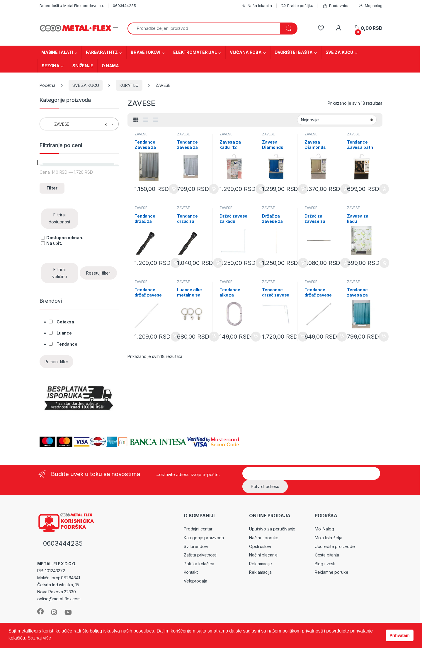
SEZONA (50, 65)
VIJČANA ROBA (246, 52)
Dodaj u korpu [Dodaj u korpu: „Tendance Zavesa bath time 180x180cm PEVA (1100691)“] (384, 189)
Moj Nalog (324, 528)
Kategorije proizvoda (204, 537)
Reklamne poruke (331, 572)
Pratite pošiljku (297, 5)
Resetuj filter (98, 272)
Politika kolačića (199, 563)
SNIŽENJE (82, 65)
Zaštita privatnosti (200, 554)
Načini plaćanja (263, 554)
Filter (52, 187)
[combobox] (203, 29)
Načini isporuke (263, 537)
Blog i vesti (325, 563)
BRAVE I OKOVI (145, 52)
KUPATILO (129, 85)
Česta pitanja (327, 554)
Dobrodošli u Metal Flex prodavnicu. (72, 5)
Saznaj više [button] (39, 637)
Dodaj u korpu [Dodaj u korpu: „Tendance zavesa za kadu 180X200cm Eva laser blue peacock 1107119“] (384, 337)
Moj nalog (370, 5)
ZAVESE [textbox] (77, 124)
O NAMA (110, 65)
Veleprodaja (195, 580)
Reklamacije (260, 563)
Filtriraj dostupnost (59, 218)
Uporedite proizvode (335, 546)
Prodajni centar (198, 528)
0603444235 (124, 5)
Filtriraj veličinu (59, 273)
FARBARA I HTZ (102, 52)
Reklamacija (260, 572)
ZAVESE (141, 134)
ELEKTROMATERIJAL (195, 52)
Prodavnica (335, 5)
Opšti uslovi (260, 546)
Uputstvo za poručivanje (272, 528)
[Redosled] (337, 120)
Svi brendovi (196, 546)
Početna (47, 85)
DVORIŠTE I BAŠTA (294, 52)
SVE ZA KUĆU (339, 52)
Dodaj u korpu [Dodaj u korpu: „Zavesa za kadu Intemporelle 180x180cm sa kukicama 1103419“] (384, 263)
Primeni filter (56, 361)
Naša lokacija (256, 5)
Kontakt (191, 572)
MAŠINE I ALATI (57, 52)
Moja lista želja (328, 537)
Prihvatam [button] (399, 635)
